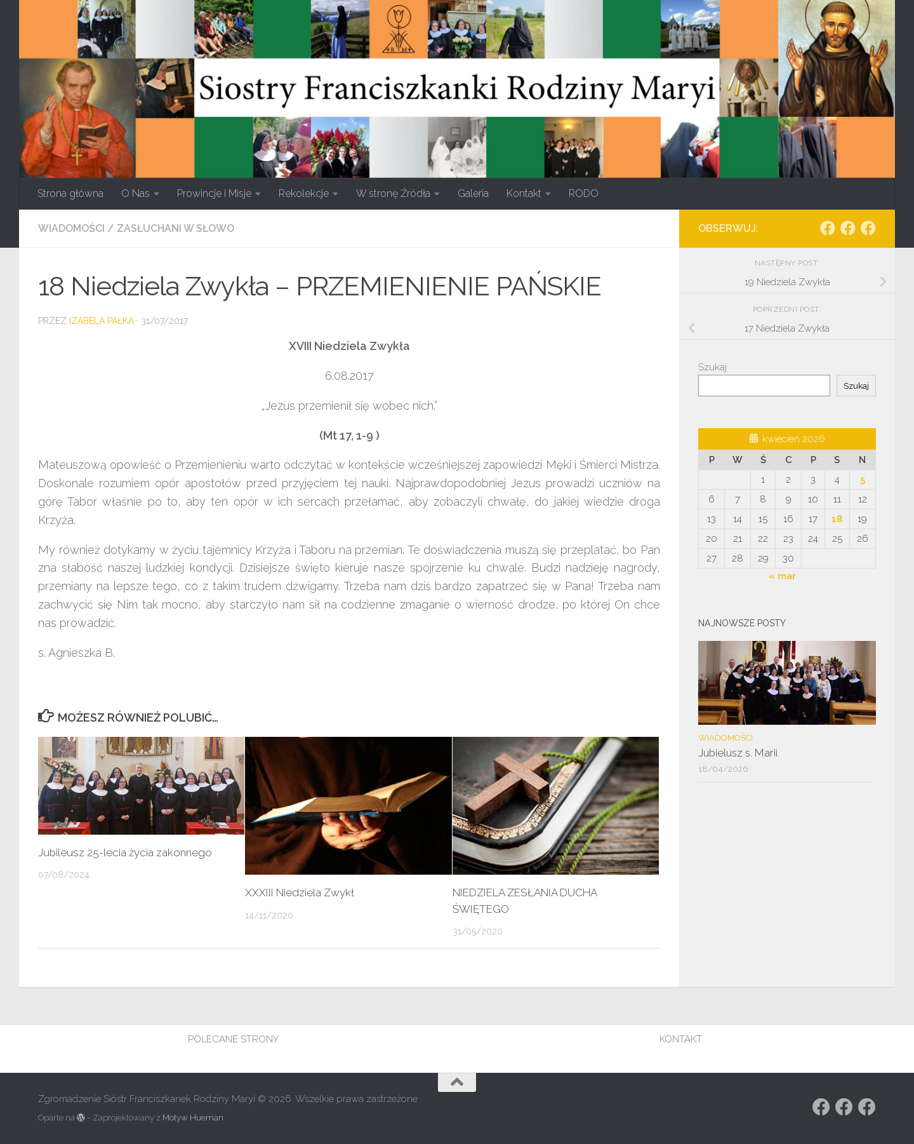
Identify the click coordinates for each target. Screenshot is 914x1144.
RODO (584, 193)
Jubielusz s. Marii (738, 752)
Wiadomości (71, 228)
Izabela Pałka (101, 321)
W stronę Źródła (393, 193)
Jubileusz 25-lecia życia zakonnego (125, 852)
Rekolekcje (304, 193)
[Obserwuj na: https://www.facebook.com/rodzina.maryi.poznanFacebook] (848, 228)
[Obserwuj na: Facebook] (827, 228)
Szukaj (712, 367)
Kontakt (524, 193)
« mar (782, 576)
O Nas (135, 193)
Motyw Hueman (192, 1117)
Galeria (473, 193)
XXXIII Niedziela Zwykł (299, 892)
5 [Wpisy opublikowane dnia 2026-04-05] (862, 479)
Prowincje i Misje (214, 193)
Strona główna (70, 193)
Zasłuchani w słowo (175, 228)
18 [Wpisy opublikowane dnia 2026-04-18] (836, 519)
